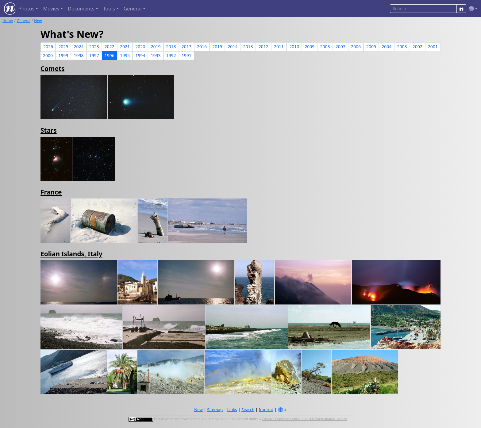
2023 (94, 46)
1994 (140, 55)
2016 (202, 46)
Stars (48, 130)
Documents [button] (81, 8)
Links (232, 409)
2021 (125, 46)
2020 (140, 46)
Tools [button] (109, 8)
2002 (417, 46)
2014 (232, 46)
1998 (78, 55)
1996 (109, 55)
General (23, 20)
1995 (125, 55)
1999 (63, 55)
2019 (155, 46)
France (51, 192)
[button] (471, 8)
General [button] (133, 8)
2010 (294, 46)
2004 (386, 46)
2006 (356, 46)
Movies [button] (51, 8)
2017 (186, 46)
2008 (325, 46)
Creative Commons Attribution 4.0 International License (304, 419)
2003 (402, 46)
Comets (52, 68)
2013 (248, 46)
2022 (109, 46)
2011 (279, 46)
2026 (48, 46)
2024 (78, 46)
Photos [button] (26, 8)
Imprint (266, 409)
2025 (63, 46)
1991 (186, 55)
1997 (94, 55)
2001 (433, 46)
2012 (263, 46)
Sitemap (215, 409)
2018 (171, 46)
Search (247, 409)
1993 (155, 55)
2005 (371, 46)
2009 (309, 46)
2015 (217, 46)
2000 (48, 55)
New (38, 20)
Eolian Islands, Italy (71, 253)
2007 (340, 46)
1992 (171, 55)
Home (7, 20)
